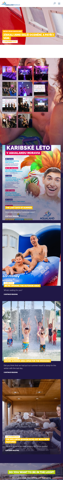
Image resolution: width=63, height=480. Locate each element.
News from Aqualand (12, 31)
